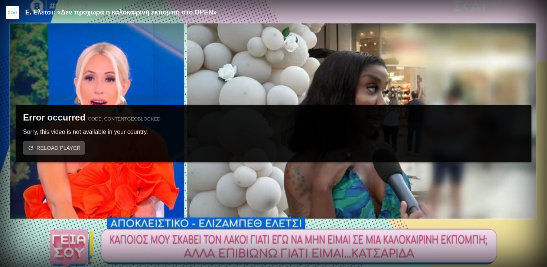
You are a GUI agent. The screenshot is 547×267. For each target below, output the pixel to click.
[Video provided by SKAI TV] (12, 12)
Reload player (58, 148)
